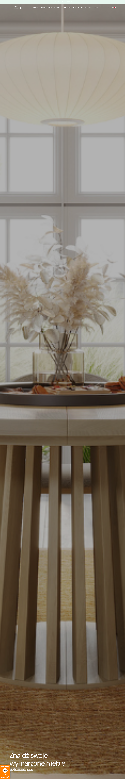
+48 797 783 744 (68, 2)
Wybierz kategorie (21, 769)
